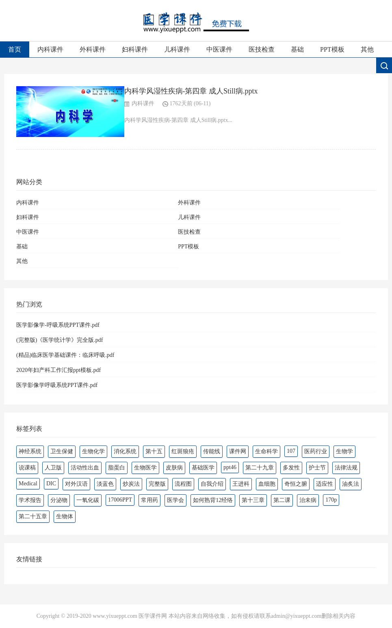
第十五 (153, 451)
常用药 (149, 500)
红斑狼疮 (182, 451)
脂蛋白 (116, 468)
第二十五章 (33, 516)
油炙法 (350, 484)
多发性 (291, 468)
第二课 (281, 500)
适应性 (324, 484)
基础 (297, 49)
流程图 (183, 484)
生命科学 (266, 451)
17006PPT (120, 500)
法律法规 (346, 468)
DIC (51, 483)
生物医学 (145, 468)
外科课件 (93, 49)
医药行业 (315, 451)
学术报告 (30, 500)
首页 (14, 49)
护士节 (317, 468)
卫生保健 (61, 451)
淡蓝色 (105, 484)
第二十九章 (259, 468)
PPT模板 (332, 49)
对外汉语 (76, 484)
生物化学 (93, 451)
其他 (367, 49)
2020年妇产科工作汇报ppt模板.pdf (58, 370)
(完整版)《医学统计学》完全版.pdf (59, 340)
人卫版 (53, 468)
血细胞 (266, 484)
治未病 (307, 500)
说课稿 (27, 468)
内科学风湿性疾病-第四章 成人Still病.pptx (191, 91)
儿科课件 (177, 49)
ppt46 (229, 467)
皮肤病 (174, 468)
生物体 (64, 516)
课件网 (237, 451)
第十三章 (253, 500)
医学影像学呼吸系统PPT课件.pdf (56, 385)
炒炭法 (131, 484)
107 (291, 451)
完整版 (157, 484)
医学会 (175, 500)
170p (331, 500)
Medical (28, 483)
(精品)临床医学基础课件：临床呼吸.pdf (65, 355)
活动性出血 (85, 468)
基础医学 (203, 468)
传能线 (211, 451)
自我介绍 (212, 484)
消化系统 (125, 451)
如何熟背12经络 (213, 500)
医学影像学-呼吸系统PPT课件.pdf (58, 325)
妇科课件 (135, 49)
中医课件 (219, 49)
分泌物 (58, 500)
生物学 (344, 451)
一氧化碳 (87, 500)
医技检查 (262, 49)
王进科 (240, 484)
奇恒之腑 (295, 484)
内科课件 (50, 49)
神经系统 (30, 451)
